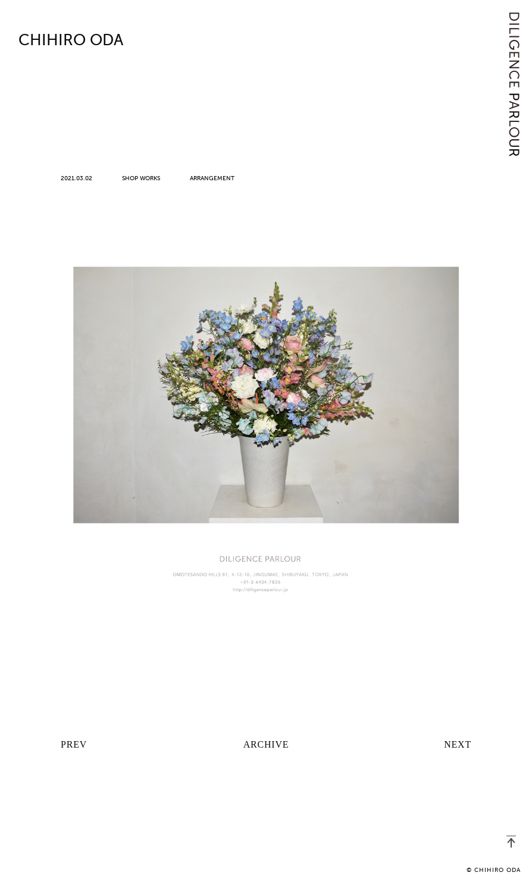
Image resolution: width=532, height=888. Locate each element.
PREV (74, 744)
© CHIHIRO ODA (494, 870)
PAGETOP (511, 841)
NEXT (457, 744)
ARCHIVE (266, 744)
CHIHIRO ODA (70, 41)
